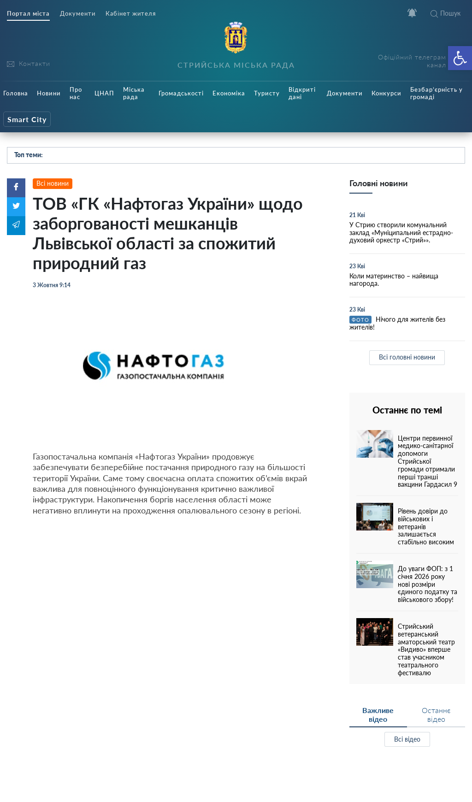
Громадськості (181, 93)
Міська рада (134, 93)
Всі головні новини (407, 357)
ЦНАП (104, 93)
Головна (15, 93)
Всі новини (52, 183)
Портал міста (28, 13)
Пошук (445, 13)
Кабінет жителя (131, 13)
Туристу (267, 93)
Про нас (76, 93)
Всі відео (407, 739)
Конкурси (386, 93)
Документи (77, 13)
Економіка (228, 93)
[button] (460, 58)
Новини (49, 93)
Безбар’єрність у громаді (436, 93)
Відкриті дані (302, 93)
